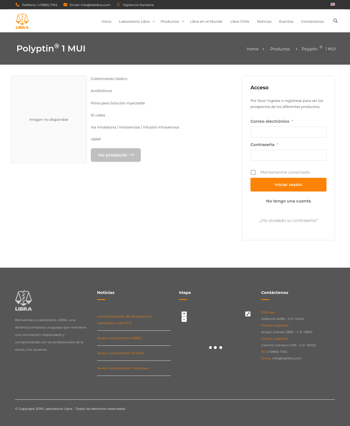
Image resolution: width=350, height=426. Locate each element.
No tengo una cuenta (288, 201)
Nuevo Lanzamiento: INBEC (119, 338)
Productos (170, 21)
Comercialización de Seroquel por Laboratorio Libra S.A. (124, 319)
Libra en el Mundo (206, 21)
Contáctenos (312, 21)
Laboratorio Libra (134, 21)
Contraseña (264, 145)
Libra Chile (239, 21)
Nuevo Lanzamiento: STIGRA (120, 353)
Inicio (107, 21)
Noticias (264, 21)
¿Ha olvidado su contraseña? (288, 220)
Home (252, 49)
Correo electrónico (271, 121)
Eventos (286, 21)
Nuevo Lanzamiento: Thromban (123, 368)
